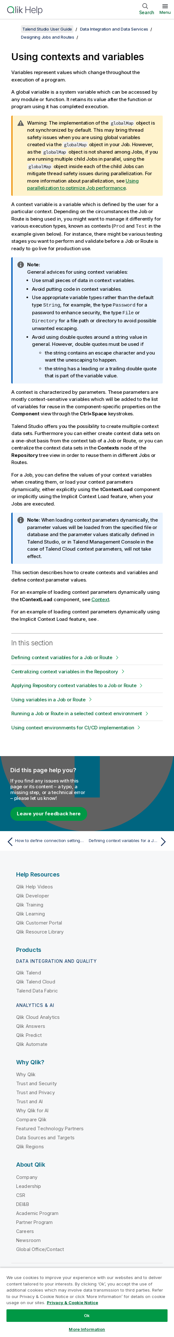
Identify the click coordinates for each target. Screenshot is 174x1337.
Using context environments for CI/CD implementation (72, 726)
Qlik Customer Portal (39, 921)
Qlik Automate (31, 1043)
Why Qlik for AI (32, 1109)
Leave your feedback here (49, 812)
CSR (20, 1194)
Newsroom (28, 1239)
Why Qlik (26, 1073)
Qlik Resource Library (40, 930)
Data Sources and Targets (45, 1136)
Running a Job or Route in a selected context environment (76, 712)
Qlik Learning (30, 912)
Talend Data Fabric (37, 989)
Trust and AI (29, 1100)
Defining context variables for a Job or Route (61, 656)
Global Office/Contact (40, 1248)
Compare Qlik (31, 1118)
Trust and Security (36, 1082)
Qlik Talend (28, 971)
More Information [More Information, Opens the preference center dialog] (87, 1329)
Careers (25, 1230)
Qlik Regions (30, 1145)
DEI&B (22, 1203)
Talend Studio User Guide (47, 29)
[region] (87, 1302)
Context (100, 598)
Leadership (28, 1185)
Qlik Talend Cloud (35, 980)
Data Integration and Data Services (114, 29)
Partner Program (34, 1221)
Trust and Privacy (35, 1091)
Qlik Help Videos (34, 885)
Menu (165, 12)
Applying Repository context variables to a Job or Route (73, 684)
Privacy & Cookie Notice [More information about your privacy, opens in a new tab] (72, 1302)
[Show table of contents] (13, 29)
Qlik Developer (32, 894)
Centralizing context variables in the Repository (64, 670)
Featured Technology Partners (50, 1127)
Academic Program (37, 1212)
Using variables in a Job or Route (48, 698)
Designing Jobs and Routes (47, 37)
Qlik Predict (29, 1034)
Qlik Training (29, 903)
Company (26, 1176)
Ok (87, 1315)
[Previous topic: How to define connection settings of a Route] (45, 840)
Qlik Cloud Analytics (38, 1016)
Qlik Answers (30, 1025)
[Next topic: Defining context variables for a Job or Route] (129, 840)
